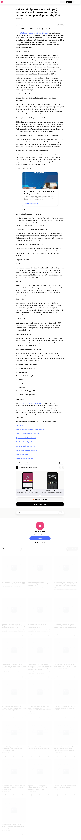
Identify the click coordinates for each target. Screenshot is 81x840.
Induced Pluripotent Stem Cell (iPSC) (31, 403)
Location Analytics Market (25, 446)
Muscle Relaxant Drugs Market (27, 450)
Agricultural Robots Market (26, 438)
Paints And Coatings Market (26, 458)
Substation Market (22, 454)
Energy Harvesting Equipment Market (30, 430)
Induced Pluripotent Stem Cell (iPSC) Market (32, 33)
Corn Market (20, 425)
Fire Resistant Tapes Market (26, 442)
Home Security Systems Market (27, 434)
